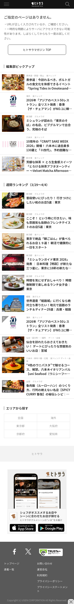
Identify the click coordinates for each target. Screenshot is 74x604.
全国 (20, 418)
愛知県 (53, 434)
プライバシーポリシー (50, 581)
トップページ (11, 563)
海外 (53, 418)
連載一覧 (9, 569)
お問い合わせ (44, 563)
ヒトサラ (37, 454)
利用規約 (42, 575)
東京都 (20, 426)
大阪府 (53, 426)
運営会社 (42, 569)
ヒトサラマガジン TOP (37, 50)
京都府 (20, 434)
